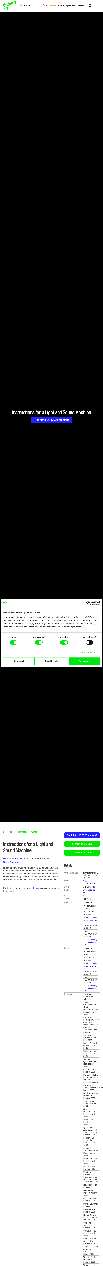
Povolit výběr (51, 661)
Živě (45, 6)
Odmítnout (19, 661)
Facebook (21, 832)
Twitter (33, 832)
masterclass (35, 888)
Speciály (70, 6)
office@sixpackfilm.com (91, 942)
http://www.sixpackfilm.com (90, 919)
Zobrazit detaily (87, 652)
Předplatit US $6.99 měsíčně (51, 419)
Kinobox (15, 862)
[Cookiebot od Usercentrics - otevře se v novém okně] (88, 603)
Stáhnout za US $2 (82, 852)
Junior (52, 6)
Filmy (61, 6)
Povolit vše (84, 661)
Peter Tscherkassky (13, 858)
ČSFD (6, 862)
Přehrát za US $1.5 (82, 844)
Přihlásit (81, 6)
